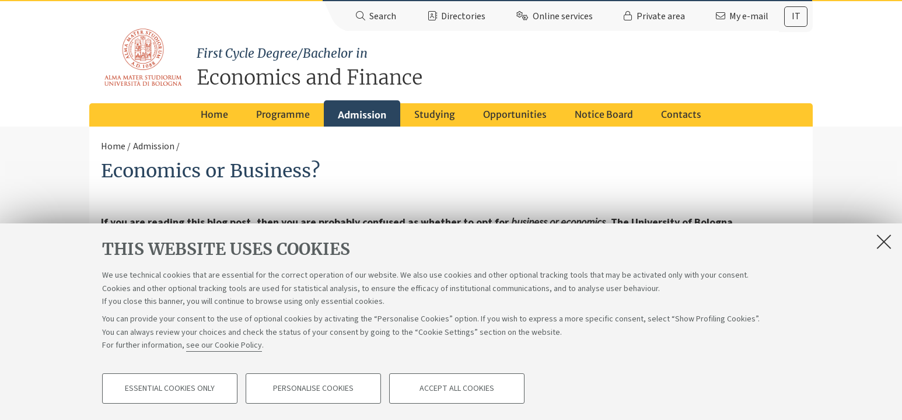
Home (214, 114)
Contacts (681, 114)
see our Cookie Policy (224, 345)
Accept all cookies (456, 388)
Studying (434, 114)
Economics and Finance (505, 67)
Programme (283, 114)
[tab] (795, 16)
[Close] (884, 241)
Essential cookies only (170, 388)
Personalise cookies (313, 388)
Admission (362, 115)
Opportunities (515, 114)
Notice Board (604, 114)
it (796, 16)
